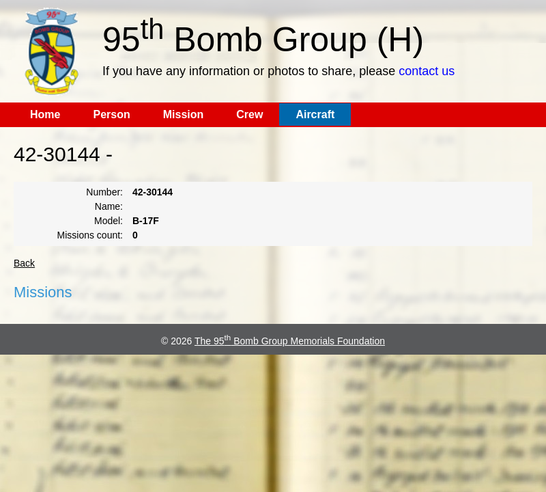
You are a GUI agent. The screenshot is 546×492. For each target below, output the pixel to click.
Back (24, 263)
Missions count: (90, 235)
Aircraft (315, 114)
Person (111, 114)
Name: (109, 206)
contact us (427, 71)
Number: (104, 192)
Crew (249, 114)
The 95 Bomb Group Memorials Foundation (290, 341)
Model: (108, 220)
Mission (183, 114)
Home (45, 114)
